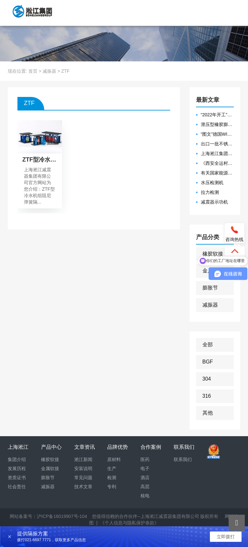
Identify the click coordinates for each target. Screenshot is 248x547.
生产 (111, 468)
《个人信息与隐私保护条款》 (129, 522)
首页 (32, 71)
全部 (207, 344)
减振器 (49, 71)
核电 (145, 495)
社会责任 (17, 486)
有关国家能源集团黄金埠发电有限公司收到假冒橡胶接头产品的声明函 (217, 172)
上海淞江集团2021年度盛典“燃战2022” (217, 153)
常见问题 (83, 477)
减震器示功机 (214, 202)
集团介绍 (17, 459)
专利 (111, 486)
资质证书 (17, 477)
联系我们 (183, 459)
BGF (207, 361)
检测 (111, 477)
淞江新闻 (83, 459)
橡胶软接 (212, 254)
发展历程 (17, 468)
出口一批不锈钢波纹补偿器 (217, 143)
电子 (145, 468)
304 (206, 379)
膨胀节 (210, 287)
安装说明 (83, 468)
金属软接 (50, 468)
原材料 (114, 459)
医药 (145, 459)
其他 (207, 413)
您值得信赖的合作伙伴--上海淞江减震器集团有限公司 (145, 516)
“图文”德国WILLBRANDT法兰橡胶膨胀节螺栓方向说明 (217, 134)
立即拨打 (226, 536)
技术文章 (83, 486)
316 (206, 396)
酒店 (145, 477)
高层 (145, 486)
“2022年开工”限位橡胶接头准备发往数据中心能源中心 (217, 114)
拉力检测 (210, 192)
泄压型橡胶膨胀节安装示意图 (217, 124)
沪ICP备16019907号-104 (62, 516)
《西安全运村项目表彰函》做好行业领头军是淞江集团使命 (217, 163)
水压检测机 (212, 182)
